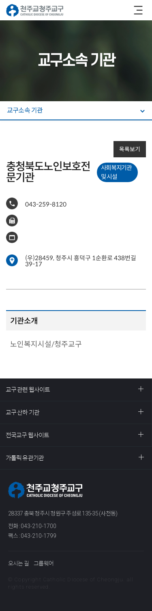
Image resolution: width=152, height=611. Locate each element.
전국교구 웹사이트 (27, 435)
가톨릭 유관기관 (25, 458)
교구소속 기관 (25, 110)
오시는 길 (18, 563)
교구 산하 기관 (22, 412)
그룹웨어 (44, 563)
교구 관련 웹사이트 (28, 390)
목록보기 (129, 149)
